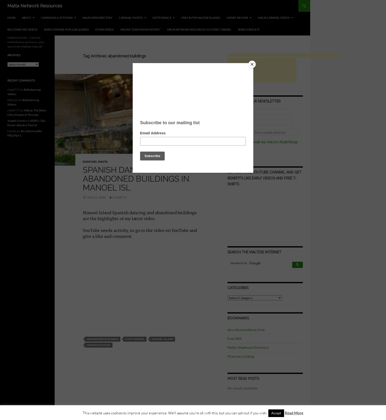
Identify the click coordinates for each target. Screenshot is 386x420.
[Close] (252, 64)
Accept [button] (276, 413)
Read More (294, 413)
